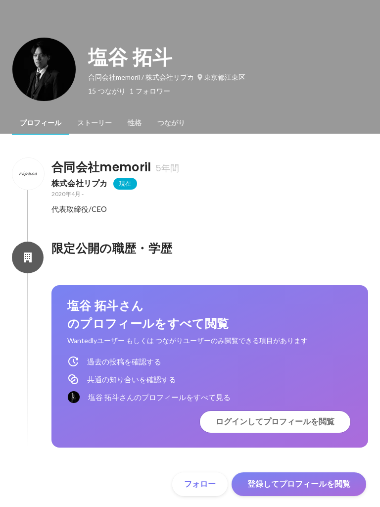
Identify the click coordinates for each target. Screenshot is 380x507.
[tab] (40, 123)
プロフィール (40, 123)
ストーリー (94, 123)
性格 (135, 123)
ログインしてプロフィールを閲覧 (275, 421)
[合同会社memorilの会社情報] (28, 173)
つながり (171, 123)
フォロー (200, 484)
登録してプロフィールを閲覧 (298, 484)
